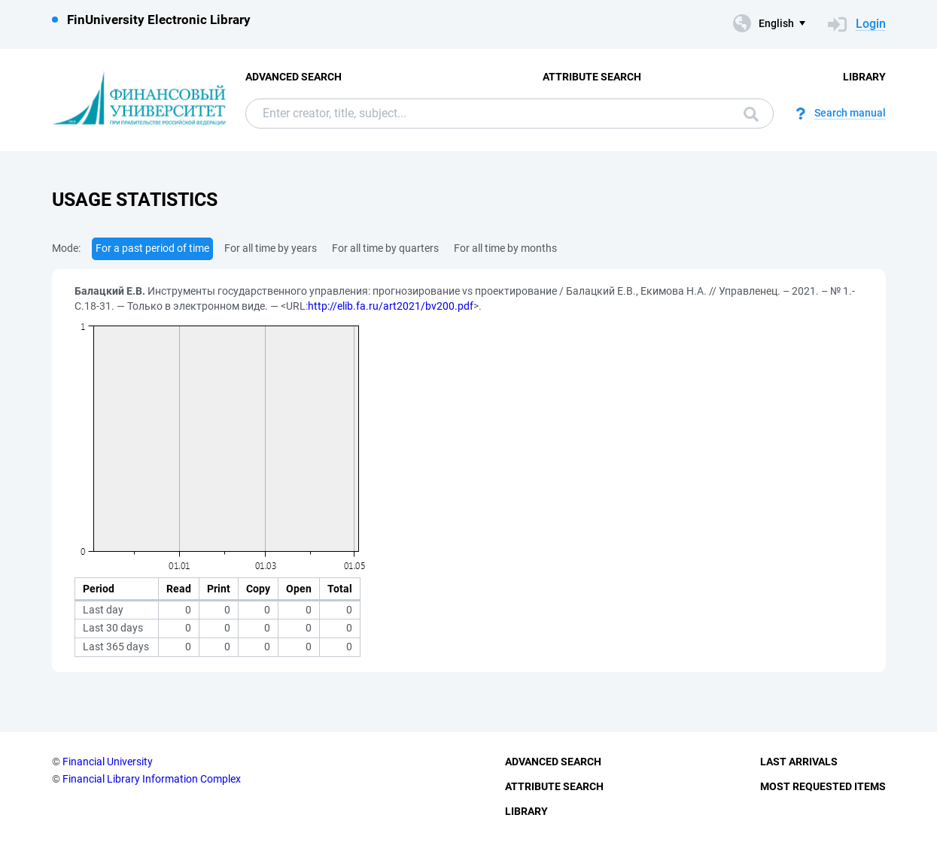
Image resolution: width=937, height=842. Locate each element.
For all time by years (270, 248)
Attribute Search (592, 77)
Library (864, 77)
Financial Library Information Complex (151, 779)
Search (751, 114)
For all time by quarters (385, 248)
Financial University (107, 762)
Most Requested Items (823, 786)
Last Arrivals (799, 762)
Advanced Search (293, 77)
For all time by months (505, 248)
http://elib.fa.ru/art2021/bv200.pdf (390, 306)
